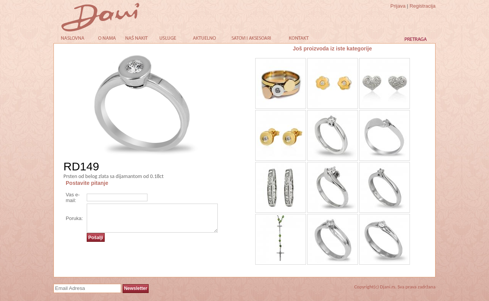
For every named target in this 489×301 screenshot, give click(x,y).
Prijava (398, 6)
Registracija (423, 6)
